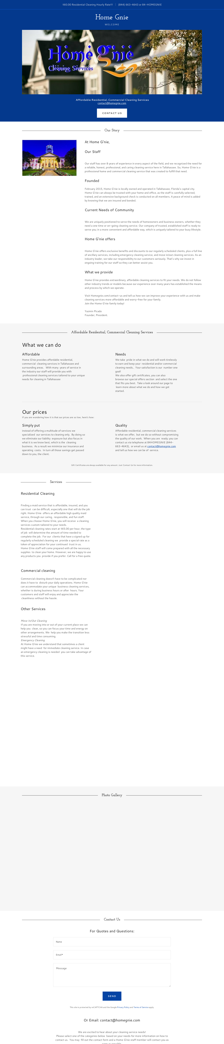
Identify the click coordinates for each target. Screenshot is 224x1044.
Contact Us (112, 113)
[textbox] (112, 941)
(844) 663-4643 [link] (128, 4)
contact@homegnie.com (112, 103)
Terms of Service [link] (141, 1007)
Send (112, 996)
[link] (112, 18)
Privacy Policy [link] (123, 1007)
